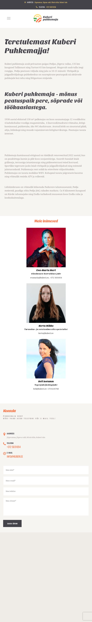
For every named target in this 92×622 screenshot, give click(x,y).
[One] (46, 581)
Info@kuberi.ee (15, 456)
